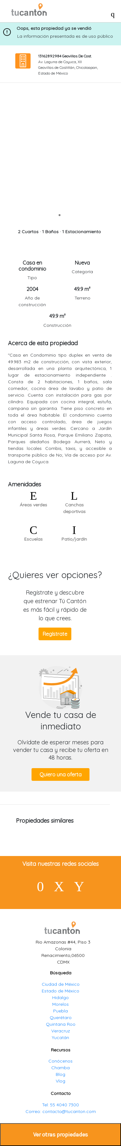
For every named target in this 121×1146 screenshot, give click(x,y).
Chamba (60, 1067)
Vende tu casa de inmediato (60, 720)
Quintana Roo (60, 1024)
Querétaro (61, 1017)
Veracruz (60, 1031)
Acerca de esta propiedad (43, 343)
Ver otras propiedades (60, 1134)
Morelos (60, 1004)
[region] (59, 153)
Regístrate (55, 634)
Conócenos (60, 1061)
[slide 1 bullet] (59, 214)
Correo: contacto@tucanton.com (60, 1111)
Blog (60, 1074)
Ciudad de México (61, 984)
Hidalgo (60, 997)
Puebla (60, 1011)
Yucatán (60, 1037)
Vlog (60, 1081)
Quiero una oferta (60, 774)
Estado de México (60, 991)
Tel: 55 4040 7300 (60, 1105)
